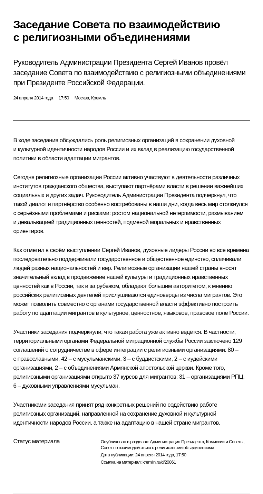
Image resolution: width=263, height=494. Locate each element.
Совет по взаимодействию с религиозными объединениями (157, 447)
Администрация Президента (177, 441)
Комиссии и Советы (224, 441)
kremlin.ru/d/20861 (159, 462)
